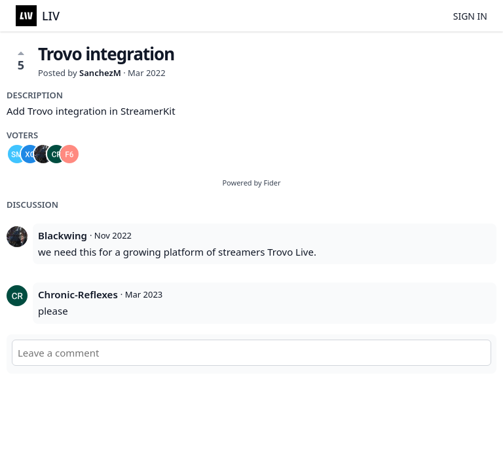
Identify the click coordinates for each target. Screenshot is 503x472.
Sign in (470, 16)
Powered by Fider (251, 182)
